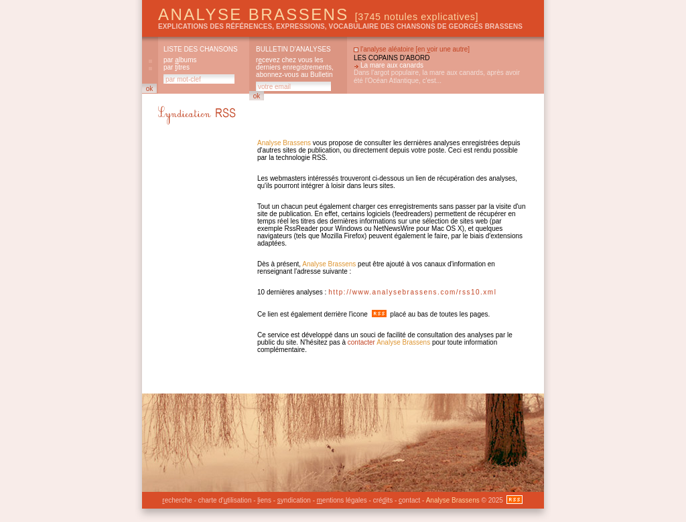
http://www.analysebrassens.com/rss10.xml (412, 292)
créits (383, 500)
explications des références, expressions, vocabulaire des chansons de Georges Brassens (340, 26)
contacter (361, 342)
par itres (176, 67)
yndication (294, 500)
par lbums (179, 60)
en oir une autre (442, 49)
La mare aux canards (391, 65)
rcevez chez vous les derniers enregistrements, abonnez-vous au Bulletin (295, 67)
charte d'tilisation (225, 500)
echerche (177, 500)
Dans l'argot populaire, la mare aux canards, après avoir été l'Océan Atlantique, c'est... (437, 76)
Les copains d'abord (391, 58)
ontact (409, 500)
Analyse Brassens (318, 14)
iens (264, 500)
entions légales (342, 500)
